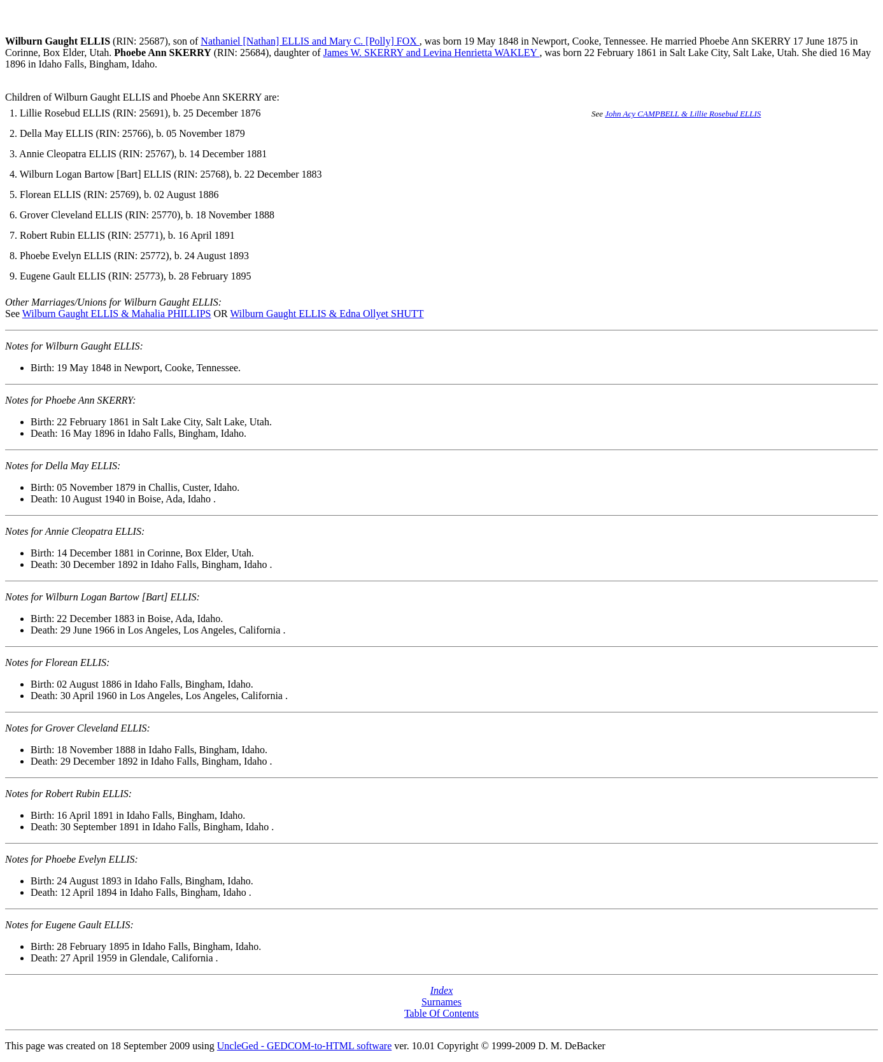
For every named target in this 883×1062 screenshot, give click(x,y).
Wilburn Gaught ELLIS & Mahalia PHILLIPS (116, 313)
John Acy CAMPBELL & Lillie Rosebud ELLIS (683, 113)
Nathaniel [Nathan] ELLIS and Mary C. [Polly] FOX (310, 41)
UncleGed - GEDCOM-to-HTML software (304, 1045)
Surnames (441, 1001)
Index (441, 990)
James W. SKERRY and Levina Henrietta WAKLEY (431, 52)
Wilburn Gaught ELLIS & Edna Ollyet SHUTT (326, 313)
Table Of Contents (441, 1013)
